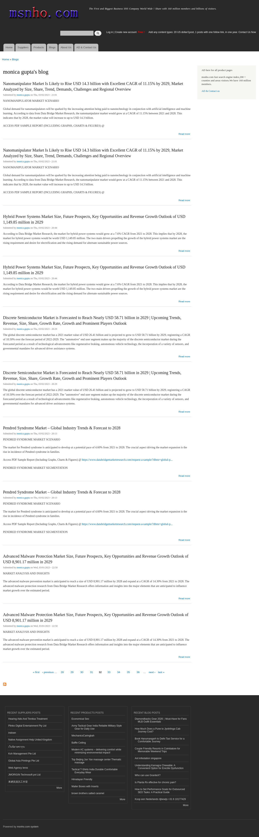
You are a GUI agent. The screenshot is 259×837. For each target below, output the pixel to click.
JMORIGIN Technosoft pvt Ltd (24, 774)
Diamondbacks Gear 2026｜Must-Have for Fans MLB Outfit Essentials (161, 720)
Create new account (126, 32)
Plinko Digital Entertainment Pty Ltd (27, 725)
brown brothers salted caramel (88, 793)
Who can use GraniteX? (147, 775)
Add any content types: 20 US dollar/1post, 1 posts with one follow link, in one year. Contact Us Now (202, 32)
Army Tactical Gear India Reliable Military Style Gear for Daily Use (97, 727)
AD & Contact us (211, 91)
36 (138, 672)
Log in (109, 32)
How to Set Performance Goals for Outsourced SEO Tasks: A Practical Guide (160, 791)
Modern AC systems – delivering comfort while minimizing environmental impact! (96, 751)
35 (128, 672)
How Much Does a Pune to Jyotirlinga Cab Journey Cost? (157, 730)
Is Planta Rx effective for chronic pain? (155, 782)
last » (161, 672)
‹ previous (48, 672)
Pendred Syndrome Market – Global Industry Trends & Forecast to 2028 (61, 428)
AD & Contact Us (86, 47)
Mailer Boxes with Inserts (85, 786)
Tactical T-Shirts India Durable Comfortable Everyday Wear (95, 771)
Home (9, 47)
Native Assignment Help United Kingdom (30, 739)
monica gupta (23, 94)
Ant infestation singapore (148, 758)
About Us (66, 47)
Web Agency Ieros (18, 767)
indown (12, 732)
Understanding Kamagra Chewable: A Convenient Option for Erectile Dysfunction (159, 767)
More (59, 787)
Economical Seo (80, 718)
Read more (184, 134)
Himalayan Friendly (82, 779)
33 (108, 672)
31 (91, 672)
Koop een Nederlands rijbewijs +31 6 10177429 (160, 799)
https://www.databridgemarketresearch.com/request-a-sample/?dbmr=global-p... (127, 459)
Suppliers (23, 47)
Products (39, 47)
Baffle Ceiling (79, 742)
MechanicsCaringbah (83, 735)
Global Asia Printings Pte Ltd (23, 760)
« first (36, 672)
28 (62, 672)
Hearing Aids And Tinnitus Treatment (28, 718)
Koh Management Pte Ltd (22, 753)
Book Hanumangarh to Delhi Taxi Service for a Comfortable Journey (160, 740)
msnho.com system (27, 826)
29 (72, 672)
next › (152, 672)
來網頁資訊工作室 (18, 781)
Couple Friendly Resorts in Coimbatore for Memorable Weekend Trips (157, 750)
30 (81, 672)
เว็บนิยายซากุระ (16, 746)
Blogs (52, 47)
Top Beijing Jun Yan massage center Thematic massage (96, 761)
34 (118, 672)
